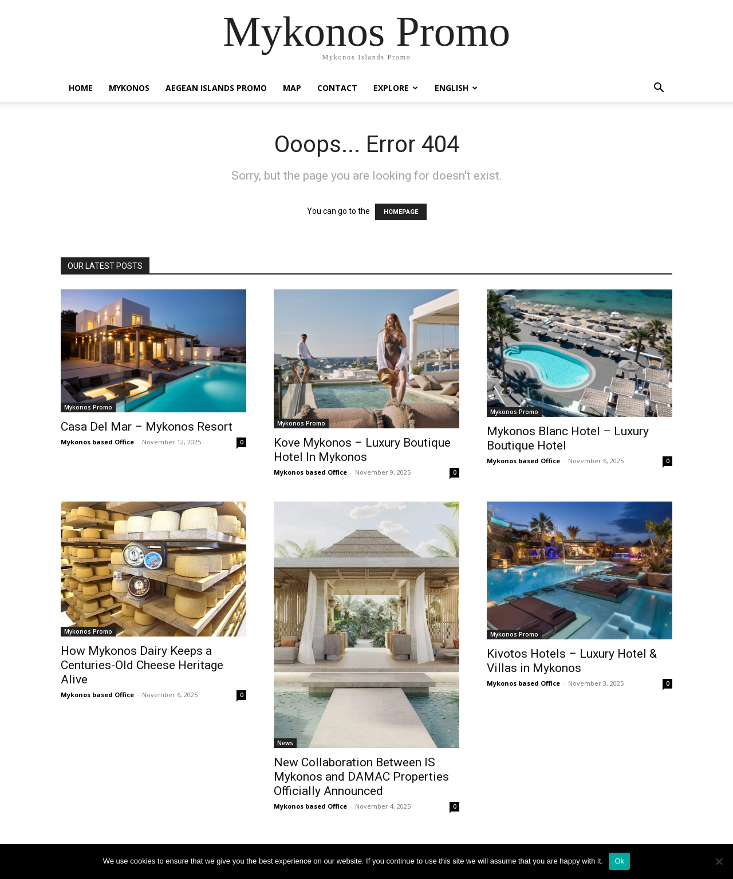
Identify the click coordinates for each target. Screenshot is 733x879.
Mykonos (129, 87)
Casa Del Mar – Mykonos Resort (146, 426)
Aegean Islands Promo (216, 87)
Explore (395, 87)
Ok (619, 861)
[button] (658, 88)
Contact (337, 87)
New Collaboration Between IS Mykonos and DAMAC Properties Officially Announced (361, 776)
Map (292, 87)
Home (81, 87)
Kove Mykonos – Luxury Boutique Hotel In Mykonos (362, 450)
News (285, 743)
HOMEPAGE (401, 212)
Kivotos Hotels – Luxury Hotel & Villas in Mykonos (572, 661)
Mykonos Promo (88, 407)
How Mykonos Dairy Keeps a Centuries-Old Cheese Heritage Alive (142, 665)
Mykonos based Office (97, 441)
